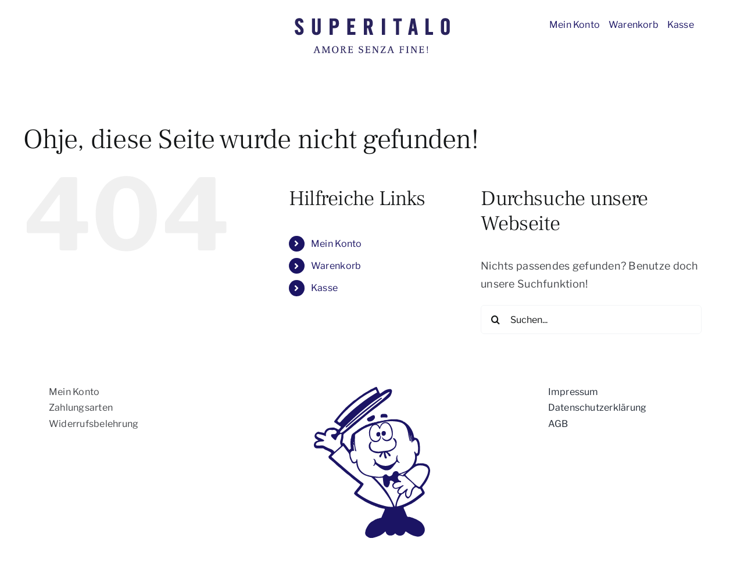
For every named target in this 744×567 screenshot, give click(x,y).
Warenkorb (336, 265)
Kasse (324, 287)
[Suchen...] (591, 319)
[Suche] (495, 319)
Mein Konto (336, 243)
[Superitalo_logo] (372, 20)
